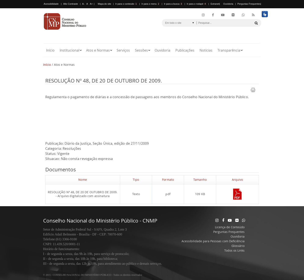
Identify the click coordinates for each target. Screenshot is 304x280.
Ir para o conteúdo (126, 4)
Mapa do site (104, 4)
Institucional (69, 50)
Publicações (184, 50)
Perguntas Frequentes (248, 4)
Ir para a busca (173, 4)
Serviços (123, 50)
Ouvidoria (228, 4)
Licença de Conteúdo (230, 227)
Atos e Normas (98, 50)
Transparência (228, 50)
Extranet (215, 4)
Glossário (238, 246)
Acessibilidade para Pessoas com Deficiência (213, 241)
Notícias (205, 50)
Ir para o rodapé (196, 4)
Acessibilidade (51, 4)
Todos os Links (234, 250)
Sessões (141, 50)
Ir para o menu (151, 4)
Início (50, 50)
